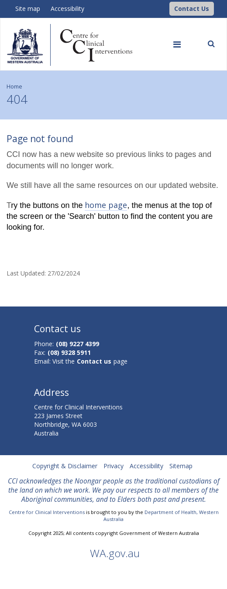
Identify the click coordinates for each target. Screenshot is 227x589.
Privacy (113, 466)
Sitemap (181, 466)
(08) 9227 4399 (77, 344)
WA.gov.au (115, 553)
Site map (27, 8)
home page (106, 205)
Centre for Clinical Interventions (47, 512)
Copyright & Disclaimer (64, 466)
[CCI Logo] (167, 8)
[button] (191, 9)
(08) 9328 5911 (69, 352)
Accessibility (67, 8)
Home (14, 86)
